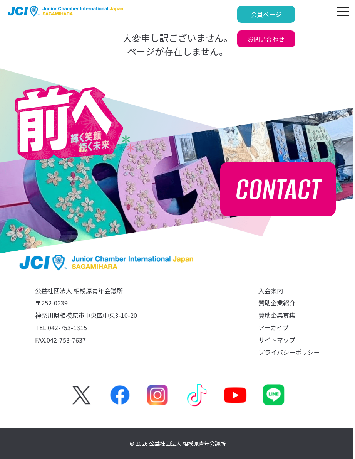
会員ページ (233, 14)
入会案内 (270, 290)
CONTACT (278, 189)
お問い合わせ (299, 14)
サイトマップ (276, 339)
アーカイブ (273, 327)
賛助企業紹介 (276, 302)
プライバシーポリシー (289, 352)
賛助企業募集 (276, 315)
